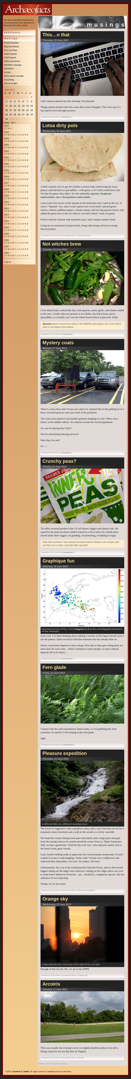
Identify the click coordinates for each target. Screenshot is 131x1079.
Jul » (13, 122)
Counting (9, 79)
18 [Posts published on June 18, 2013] (15, 110)
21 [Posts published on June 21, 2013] (27, 110)
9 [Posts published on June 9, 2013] (6, 106)
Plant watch (10, 54)
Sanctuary (12, 32)
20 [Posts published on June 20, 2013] (23, 110)
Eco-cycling (10, 50)
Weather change (12, 65)
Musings (8, 25)
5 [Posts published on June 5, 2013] (19, 101)
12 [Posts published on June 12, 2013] (19, 106)
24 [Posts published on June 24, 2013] (10, 114)
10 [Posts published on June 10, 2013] (10, 106)
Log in (7, 262)
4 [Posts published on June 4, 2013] (15, 101)
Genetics (9, 68)
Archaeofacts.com (13, 22)
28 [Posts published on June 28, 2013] (27, 114)
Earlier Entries (46, 1064)
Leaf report (10, 57)
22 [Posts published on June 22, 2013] (31, 110)
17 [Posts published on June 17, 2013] (10, 110)
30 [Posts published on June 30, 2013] (6, 119)
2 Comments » (68, 552)
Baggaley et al (82, 629)
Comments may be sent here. (59, 1071)
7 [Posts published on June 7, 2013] (27, 101)
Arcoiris (51, 984)
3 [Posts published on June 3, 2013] (10, 101)
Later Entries (61, 1064)
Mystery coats (58, 342)
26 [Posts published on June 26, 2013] (19, 114)
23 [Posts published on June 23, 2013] (6, 114)
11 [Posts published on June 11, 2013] (15, 106)
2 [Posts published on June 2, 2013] (6, 101)
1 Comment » (66, 117)
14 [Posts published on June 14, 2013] (27, 106)
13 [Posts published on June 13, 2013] (23, 106)
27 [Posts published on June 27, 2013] (23, 114)
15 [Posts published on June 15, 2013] (31, 106)
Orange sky (55, 899)
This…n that (56, 34)
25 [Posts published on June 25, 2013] (15, 114)
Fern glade (54, 667)
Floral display (11, 42)
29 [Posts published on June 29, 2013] (31, 114)
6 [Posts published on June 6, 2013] (23, 101)
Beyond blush (11, 46)
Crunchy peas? (59, 461)
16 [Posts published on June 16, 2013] (6, 110)
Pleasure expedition (64, 753)
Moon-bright (10, 83)
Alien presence (12, 61)
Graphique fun (58, 561)
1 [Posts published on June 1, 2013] (31, 97)
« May (6, 122)
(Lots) (7, 72)
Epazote (47, 324)
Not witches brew (61, 244)
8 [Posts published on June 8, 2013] (31, 101)
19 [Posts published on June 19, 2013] (19, 110)
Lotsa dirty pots (60, 125)
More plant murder (14, 76)
